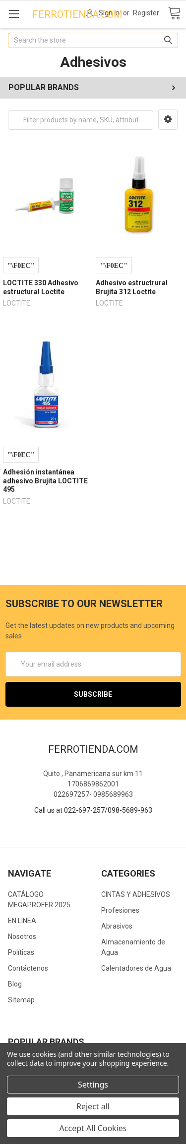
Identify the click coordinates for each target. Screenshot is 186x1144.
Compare (21, 265)
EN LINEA (22, 921)
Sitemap (21, 1000)
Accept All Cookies (93, 1128)
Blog (15, 984)
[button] (168, 119)
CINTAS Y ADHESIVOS (135, 894)
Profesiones (120, 910)
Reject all (93, 1106)
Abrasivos (116, 926)
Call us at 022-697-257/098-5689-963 (93, 810)
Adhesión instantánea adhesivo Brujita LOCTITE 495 (45, 480)
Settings (93, 1084)
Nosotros (22, 936)
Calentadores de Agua (136, 968)
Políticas (21, 952)
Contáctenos (28, 968)
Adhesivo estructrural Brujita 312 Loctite (132, 287)
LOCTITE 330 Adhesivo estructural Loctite (40, 287)
